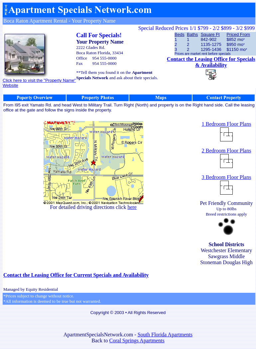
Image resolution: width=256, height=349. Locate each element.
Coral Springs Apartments (137, 340)
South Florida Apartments (165, 334)
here (132, 207)
